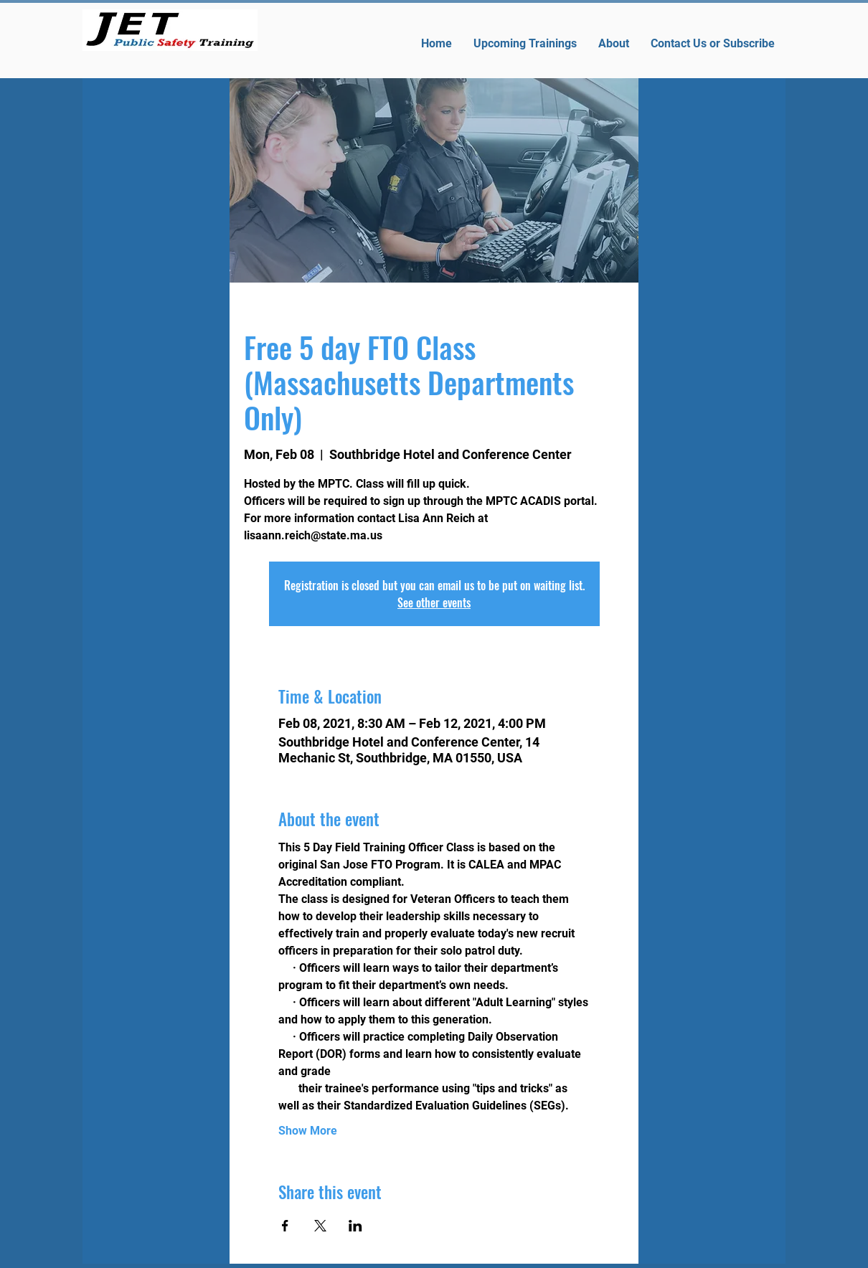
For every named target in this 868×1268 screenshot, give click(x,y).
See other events (434, 602)
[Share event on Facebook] (285, 1225)
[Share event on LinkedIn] (355, 1225)
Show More (307, 1130)
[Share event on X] (320, 1225)
